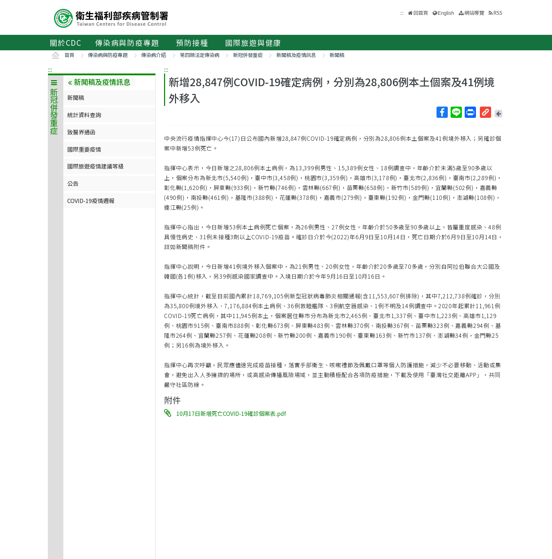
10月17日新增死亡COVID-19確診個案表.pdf (231, 413)
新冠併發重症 (248, 54)
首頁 (69, 54)
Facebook (442, 112)
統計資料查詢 (84, 114)
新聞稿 (337, 54)
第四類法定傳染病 (199, 54)
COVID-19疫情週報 (90, 200)
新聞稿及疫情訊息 (296, 54)
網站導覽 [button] (474, 12)
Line (456, 112)
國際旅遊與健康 (253, 42)
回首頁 (420, 12)
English (446, 13)
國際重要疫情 (84, 149)
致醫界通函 (81, 132)
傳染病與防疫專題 (127, 42)
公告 (73, 183)
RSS (497, 12)
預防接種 (192, 42)
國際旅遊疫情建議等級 (95, 166)
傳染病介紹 (153, 54)
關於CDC (66, 42)
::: (50, 69)
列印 (470, 112)
